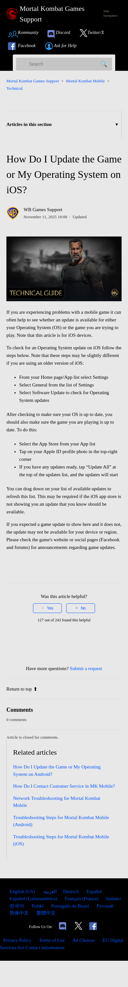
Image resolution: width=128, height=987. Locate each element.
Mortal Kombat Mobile (85, 81)
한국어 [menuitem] (17, 905)
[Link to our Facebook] (25, 46)
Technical (14, 88)
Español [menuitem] (94, 891)
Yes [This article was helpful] (50, 608)
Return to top (21, 689)
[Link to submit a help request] (64, 46)
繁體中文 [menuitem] (46, 913)
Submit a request (86, 668)
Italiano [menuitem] (113, 898)
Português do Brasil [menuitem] (70, 905)
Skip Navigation (110, 13)
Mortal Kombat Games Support (32, 81)
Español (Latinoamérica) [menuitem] (34, 898)
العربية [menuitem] (50, 891)
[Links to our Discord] (62, 927)
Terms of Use (52, 940)
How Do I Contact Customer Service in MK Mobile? (64, 786)
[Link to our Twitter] (95, 34)
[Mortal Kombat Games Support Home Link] (51, 13)
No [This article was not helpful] (83, 608)
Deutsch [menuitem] (71, 891)
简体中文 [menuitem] (20, 913)
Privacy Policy (17, 940)
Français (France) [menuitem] (82, 898)
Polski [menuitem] (38, 905)
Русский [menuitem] (105, 905)
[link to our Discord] (61, 34)
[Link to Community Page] (25, 34)
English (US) (23, 891)
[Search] (64, 64)
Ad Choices (83, 940)
